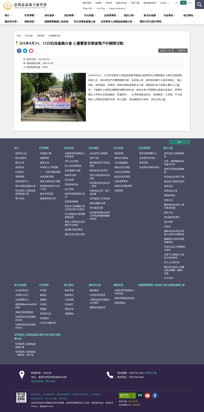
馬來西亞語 (45, 313)
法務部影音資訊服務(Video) (25, 326)
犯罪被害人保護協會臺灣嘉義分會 (25, 192)
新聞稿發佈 (169, 195)
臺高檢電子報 (37, 398)
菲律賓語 (44, 318)
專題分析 (69, 308)
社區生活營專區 (122, 171)
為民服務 (49, 15)
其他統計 (69, 304)
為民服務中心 (22, 181)
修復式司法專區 (122, 167)
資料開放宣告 (49, 394)
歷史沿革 (19, 162)
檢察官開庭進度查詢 (124, 298)
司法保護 (89, 15)
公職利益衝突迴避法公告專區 (100, 301)
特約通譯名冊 (96, 207)
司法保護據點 (121, 162)
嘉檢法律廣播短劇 (24, 312)
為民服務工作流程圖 (100, 198)
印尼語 (43, 290)
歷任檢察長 (21, 158)
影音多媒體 (150, 15)
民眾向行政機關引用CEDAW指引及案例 (75, 208)
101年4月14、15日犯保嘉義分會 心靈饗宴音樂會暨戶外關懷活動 (71, 43)
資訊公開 (128, 15)
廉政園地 (94, 290)
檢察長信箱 (121, 3)
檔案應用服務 (71, 201)
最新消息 (168, 186)
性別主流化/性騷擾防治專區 (174, 248)
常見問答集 (96, 394)
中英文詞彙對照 (48, 322)
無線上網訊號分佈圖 (50, 181)
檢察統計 (69, 294)
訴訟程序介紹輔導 (99, 153)
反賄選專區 (110, 15)
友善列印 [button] (182, 50)
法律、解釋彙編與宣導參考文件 (174, 163)
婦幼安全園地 (121, 158)
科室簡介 (19, 171)
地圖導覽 (44, 158)
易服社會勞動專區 (123, 185)
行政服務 (69, 299)
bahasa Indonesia (117, 8)
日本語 (43, 304)
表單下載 (135, 3)
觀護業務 (118, 153)
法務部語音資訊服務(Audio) (25, 318)
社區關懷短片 (22, 299)
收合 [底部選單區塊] (180, 142)
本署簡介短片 (22, 294)
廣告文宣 (168, 212)
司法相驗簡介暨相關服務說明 (75, 215)
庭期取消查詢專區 (74, 229)
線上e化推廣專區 (73, 165)
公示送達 (168, 278)
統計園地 (188, 15)
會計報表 (168, 221)
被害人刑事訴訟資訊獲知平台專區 (75, 223)
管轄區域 (19, 167)
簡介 (7, 15)
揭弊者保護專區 (97, 307)
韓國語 (43, 308)
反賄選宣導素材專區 (149, 167)
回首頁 (109, 3)
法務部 (98, 3)
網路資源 (29, 21)
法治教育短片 (22, 290)
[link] (19, 51)
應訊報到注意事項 (99, 170)
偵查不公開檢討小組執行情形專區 (174, 256)
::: (2, 2)
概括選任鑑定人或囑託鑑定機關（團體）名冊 (174, 270)
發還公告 (168, 200)
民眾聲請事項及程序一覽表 (100, 184)
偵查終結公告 (171, 190)
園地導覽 (69, 290)
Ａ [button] (183, 3)
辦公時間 (50, 381)
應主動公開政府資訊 (174, 181)
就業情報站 (120, 302)
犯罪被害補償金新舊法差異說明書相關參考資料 (100, 215)
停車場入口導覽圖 (49, 167)
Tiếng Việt (87, 8)
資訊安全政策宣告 (81, 394)
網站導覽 (87, 3)
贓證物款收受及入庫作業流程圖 (174, 206)
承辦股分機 (45, 153)
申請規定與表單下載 (174, 176)
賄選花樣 (143, 162)
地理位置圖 (37, 381)
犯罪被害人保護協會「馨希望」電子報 (25, 353)
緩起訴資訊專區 (122, 176)
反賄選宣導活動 (147, 158)
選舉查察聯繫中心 (148, 153)
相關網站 (69, 313)
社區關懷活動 (54, 35)
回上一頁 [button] (167, 50)
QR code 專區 (71, 161)
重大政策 (19, 198)
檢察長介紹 (21, 153)
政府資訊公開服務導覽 (174, 155)
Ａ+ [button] (190, 3)
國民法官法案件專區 (150, 21)
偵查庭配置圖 (47, 176)
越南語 (43, 294)
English (163, 3)
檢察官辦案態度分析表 (75, 195)
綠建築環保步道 (48, 198)
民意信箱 (69, 179)
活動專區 (40, 35)
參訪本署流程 (47, 193)
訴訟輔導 (69, 15)
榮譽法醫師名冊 (97, 203)
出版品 (167, 226)
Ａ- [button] (176, 3)
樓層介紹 (44, 162)
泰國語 (43, 299)
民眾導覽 (29, 15)
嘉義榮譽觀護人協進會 (56, 21)
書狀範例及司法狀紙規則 (100, 164)
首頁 (19, 35)
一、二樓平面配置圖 (50, 171)
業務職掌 (19, 176)
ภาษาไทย (100, 8)
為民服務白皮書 (73, 170)
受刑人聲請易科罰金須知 (100, 176)
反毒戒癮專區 (121, 181)
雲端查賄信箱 (71, 184)
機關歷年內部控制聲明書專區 (174, 240)
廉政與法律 (11, 21)
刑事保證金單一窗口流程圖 (100, 192)
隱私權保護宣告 (64, 394)
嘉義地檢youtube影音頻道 (26, 306)
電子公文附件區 (172, 262)
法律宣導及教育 (97, 294)
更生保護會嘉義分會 (84, 21)
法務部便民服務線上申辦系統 (75, 155)
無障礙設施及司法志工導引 (50, 187)
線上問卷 (69, 189)
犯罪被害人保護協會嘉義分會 (116, 21)
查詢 (199, 4)
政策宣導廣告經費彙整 (174, 170)
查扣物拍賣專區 (172, 217)
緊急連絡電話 (150, 3)
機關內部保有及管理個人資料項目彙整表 (174, 233)
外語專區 (168, 15)
